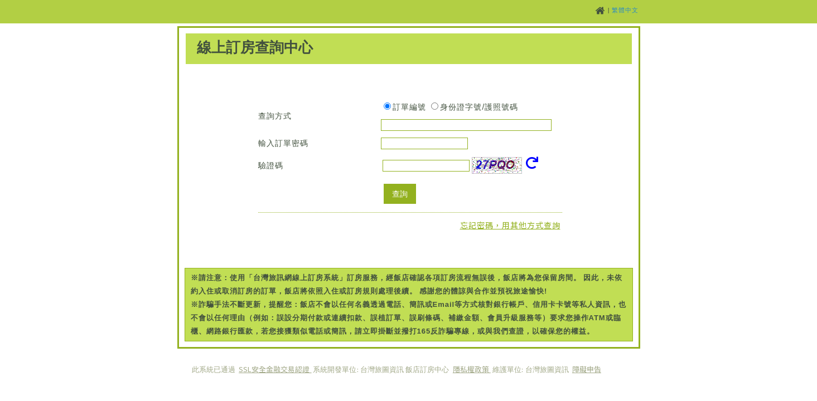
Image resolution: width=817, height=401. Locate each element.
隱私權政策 (472, 369)
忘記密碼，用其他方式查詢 (510, 225)
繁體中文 (625, 10)
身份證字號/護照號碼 (479, 106)
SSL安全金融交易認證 (275, 369)
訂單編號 (409, 106)
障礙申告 (586, 369)
